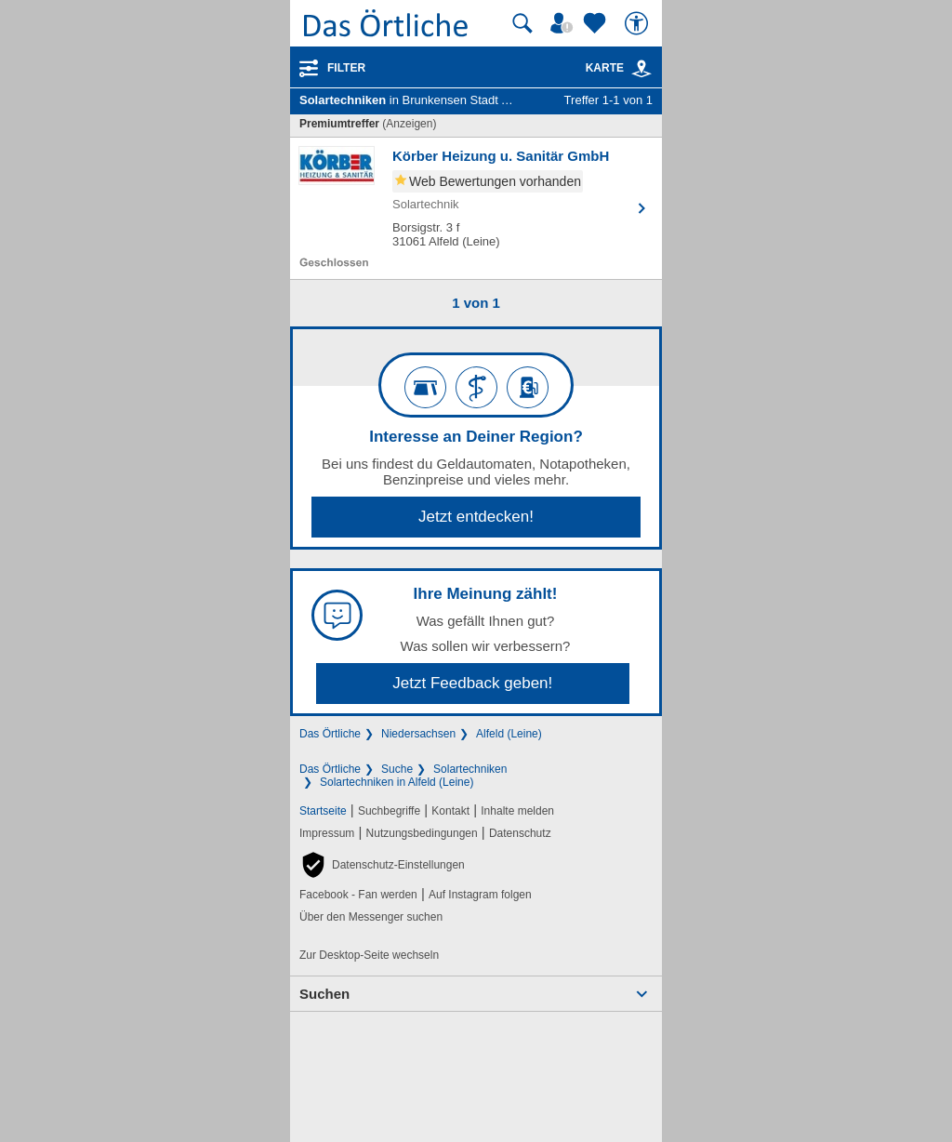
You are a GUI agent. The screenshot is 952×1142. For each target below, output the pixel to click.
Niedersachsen (418, 733)
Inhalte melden (517, 810)
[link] (641, 69)
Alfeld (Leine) (509, 733)
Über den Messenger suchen (371, 916)
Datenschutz (520, 833)
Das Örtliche (330, 733)
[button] (382, 864)
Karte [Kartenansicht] (619, 67)
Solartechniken (470, 769)
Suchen (324, 994)
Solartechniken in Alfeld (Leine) (396, 782)
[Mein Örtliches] (564, 23)
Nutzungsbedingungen (422, 833)
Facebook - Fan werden (358, 894)
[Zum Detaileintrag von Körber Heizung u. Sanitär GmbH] (476, 208)
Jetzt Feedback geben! (472, 683)
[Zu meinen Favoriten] (597, 23)
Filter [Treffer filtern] (346, 67)
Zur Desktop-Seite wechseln (369, 955)
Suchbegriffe (389, 810)
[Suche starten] (522, 23)
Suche (397, 769)
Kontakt (450, 810)
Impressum (326, 833)
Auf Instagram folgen (480, 894)
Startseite (323, 810)
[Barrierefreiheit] (639, 23)
